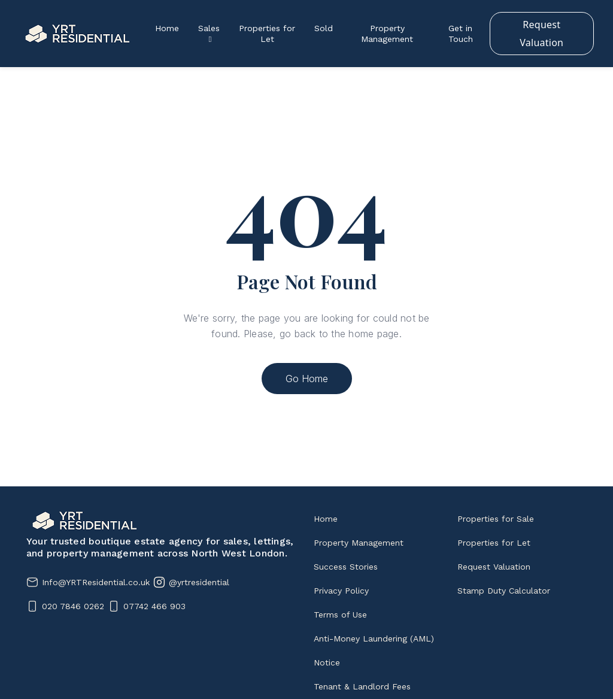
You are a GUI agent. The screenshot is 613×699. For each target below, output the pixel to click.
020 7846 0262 (73, 606)
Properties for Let (493, 542)
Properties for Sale (495, 519)
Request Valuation (541, 33)
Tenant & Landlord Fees (362, 686)
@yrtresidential (199, 582)
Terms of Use (340, 614)
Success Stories (346, 566)
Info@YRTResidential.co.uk (96, 582)
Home (326, 519)
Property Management (358, 542)
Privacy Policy (341, 590)
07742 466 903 (154, 606)
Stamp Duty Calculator (503, 590)
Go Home (307, 379)
